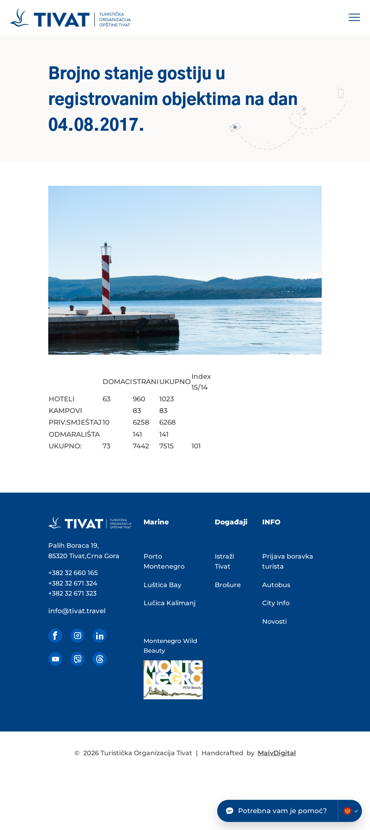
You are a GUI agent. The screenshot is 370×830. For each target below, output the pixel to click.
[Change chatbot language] (350, 811)
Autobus (276, 585)
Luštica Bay (162, 585)
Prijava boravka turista (287, 562)
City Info (276, 603)
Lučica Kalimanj (170, 603)
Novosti (274, 621)
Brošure (228, 585)
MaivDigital (277, 753)
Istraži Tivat (224, 562)
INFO (271, 522)
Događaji (231, 522)
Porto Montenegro (164, 562)
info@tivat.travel (77, 611)
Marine (156, 522)
